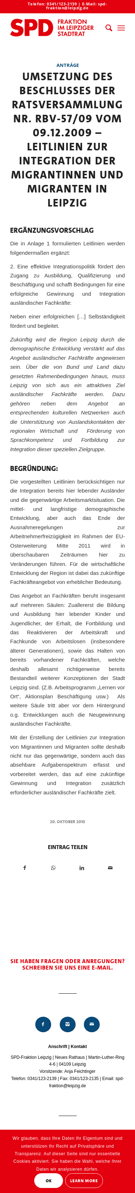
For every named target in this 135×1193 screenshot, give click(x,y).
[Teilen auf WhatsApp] (53, 868)
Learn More (84, 1181)
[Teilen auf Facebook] (24, 868)
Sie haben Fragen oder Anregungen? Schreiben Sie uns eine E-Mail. (67, 964)
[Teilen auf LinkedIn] (82, 868)
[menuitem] (105, 28)
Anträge (68, 65)
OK (49, 1181)
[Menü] (121, 28)
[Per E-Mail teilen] (110, 868)
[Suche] (105, 28)
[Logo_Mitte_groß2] (56, 28)
